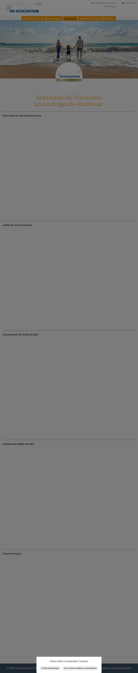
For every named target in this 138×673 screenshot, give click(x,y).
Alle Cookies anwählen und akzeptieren (80, 668)
